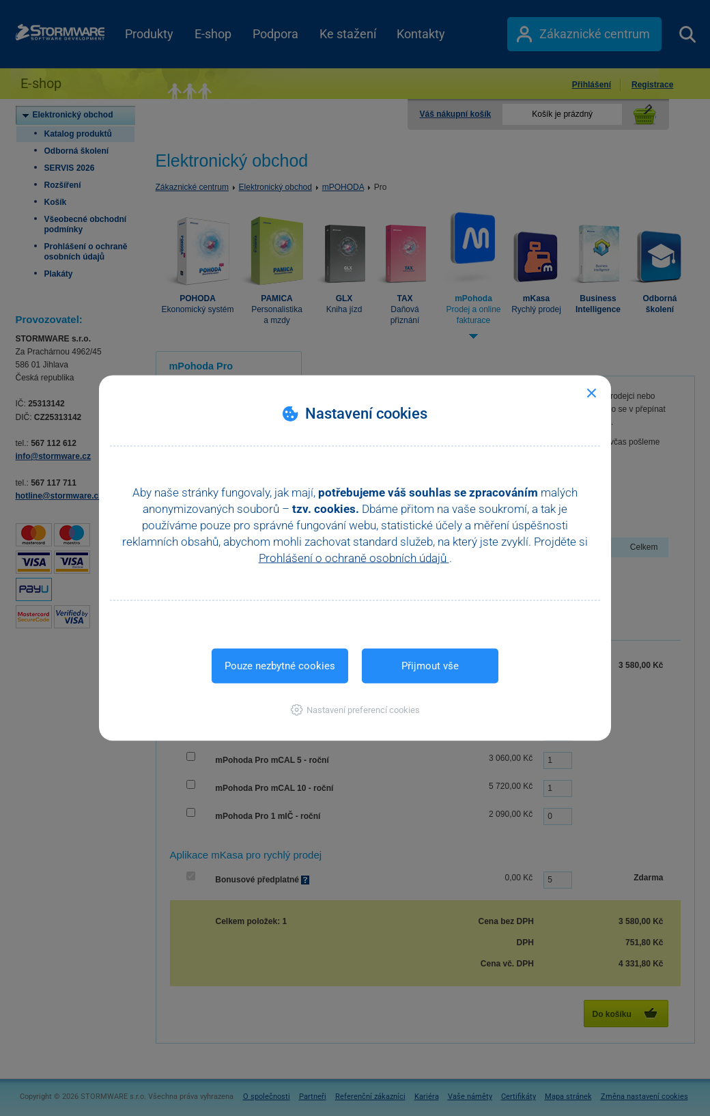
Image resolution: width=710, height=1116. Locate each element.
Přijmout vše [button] (430, 666)
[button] (355, 710)
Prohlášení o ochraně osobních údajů (354, 558)
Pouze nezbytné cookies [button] (280, 666)
